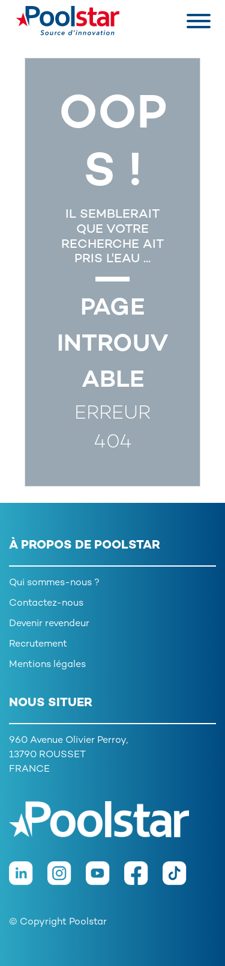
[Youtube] (105, 879)
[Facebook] (143, 879)
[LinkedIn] (28, 879)
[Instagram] (66, 879)
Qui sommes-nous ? (54, 583)
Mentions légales (47, 665)
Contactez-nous (46, 603)
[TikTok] (181, 879)
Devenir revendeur (49, 624)
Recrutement (38, 644)
